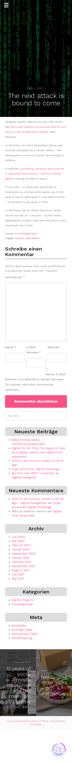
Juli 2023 (18, 537)
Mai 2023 (18, 541)
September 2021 (23, 566)
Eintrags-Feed (22, 629)
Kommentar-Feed (24, 634)
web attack (32, 238)
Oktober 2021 (21, 562)
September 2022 (24, 553)
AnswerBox (35, 724)
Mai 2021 (18, 578)
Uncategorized (27, 233)
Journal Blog (56, 721)
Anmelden (19, 625)
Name (10, 347)
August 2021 (20, 570)
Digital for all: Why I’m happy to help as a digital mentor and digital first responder (38, 452)
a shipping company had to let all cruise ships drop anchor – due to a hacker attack (34, 173)
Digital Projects (22, 600)
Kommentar (15, 277)
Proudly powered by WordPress (23, 721)
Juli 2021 (18, 574)
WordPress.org (22, 638)
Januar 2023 (20, 549)
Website (53, 347)
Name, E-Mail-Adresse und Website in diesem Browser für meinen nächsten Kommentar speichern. (36, 381)
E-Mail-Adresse (33, 349)
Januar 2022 (20, 557)
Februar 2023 (21, 545)
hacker (19, 238)
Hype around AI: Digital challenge (36, 469)
